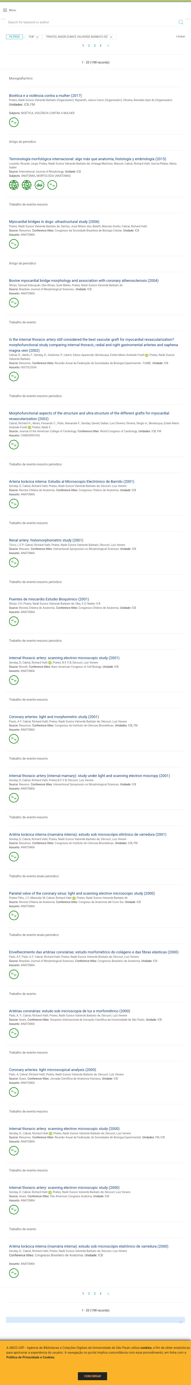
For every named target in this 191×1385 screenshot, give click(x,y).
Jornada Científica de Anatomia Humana (75, 1078)
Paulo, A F (15, 721)
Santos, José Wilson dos (76, 226)
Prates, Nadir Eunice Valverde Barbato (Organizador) (41, 100)
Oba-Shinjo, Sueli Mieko (56, 285)
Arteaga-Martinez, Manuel (107, 163)
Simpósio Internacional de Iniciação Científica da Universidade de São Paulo (97, 1019)
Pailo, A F (15, 956)
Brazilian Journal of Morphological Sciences (46, 961)
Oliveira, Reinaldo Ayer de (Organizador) (147, 100)
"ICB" (33, 37)
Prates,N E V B (58, 780)
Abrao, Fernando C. (44, 423)
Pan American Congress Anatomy (71, 1196)
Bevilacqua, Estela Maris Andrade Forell (119, 355)
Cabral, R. (15, 355)
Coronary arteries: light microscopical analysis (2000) (52, 1070)
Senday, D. (40, 355)
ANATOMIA (28, 175)
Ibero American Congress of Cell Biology (76, 666)
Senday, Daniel (90, 423)
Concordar (92, 1376)
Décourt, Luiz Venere (114, 486)
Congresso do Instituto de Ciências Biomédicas (84, 725)
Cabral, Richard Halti (137, 163)
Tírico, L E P (16, 544)
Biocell (23, 666)
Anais (22, 1019)
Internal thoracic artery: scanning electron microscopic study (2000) (64, 1129)
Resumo (24, 548)
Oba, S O (80, 603)
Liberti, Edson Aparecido (79, 355)
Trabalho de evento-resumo (28, 204)
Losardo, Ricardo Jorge (23, 163)
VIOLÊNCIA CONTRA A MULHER (55, 113)
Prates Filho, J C (19, 897)
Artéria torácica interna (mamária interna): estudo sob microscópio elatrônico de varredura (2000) (88, 1246)
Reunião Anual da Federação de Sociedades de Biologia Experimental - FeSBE (103, 363)
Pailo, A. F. (15, 1015)
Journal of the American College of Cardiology (47, 431)
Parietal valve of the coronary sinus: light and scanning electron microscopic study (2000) (82, 893)
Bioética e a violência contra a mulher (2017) (45, 95)
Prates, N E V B (62, 662)
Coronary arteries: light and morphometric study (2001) (54, 717)
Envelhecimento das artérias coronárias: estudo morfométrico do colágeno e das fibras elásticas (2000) (94, 952)
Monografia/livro (21, 78)
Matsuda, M (37, 897)
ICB (26, 104)
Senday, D (15, 486)
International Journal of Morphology (41, 171)
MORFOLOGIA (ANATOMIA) (53, 175)
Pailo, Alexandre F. (68, 423)
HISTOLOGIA (28, 367)
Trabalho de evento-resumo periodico (35, 396)
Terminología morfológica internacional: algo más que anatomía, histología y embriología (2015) (87, 159)
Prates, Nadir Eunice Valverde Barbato (75, 544)
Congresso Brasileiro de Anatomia (119, 961)
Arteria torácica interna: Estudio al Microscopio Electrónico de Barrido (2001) (71, 481)
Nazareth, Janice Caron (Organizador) (98, 100)
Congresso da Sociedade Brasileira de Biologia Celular (88, 230)
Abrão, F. (27, 355)
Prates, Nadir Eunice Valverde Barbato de (64, 163)
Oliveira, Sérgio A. (137, 423)
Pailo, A (13, 1074)
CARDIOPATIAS (30, 435)
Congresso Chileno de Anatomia (99, 490)
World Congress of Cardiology (118, 431)
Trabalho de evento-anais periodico (34, 876)
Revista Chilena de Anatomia (37, 490)
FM (32, 104)
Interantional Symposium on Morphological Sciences (86, 548)
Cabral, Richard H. (20, 423)
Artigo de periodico (22, 142)
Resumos (25, 230)
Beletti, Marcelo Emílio (106, 226)
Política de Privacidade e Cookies (30, 1357)
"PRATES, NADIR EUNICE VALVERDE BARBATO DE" (79, 37)
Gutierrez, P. (55, 355)
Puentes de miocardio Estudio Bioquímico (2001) (49, 599)
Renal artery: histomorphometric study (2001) (46, 540)
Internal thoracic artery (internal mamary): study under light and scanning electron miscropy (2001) (89, 776)
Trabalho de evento (22, 322)
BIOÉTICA (27, 113)
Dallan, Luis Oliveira (113, 423)
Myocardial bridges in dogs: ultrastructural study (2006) (54, 222)
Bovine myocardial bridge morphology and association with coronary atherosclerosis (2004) (84, 280)
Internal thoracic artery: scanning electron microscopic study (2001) (64, 658)
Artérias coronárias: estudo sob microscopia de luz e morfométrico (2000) (69, 1011)
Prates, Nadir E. (41, 427)
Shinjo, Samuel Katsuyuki (24, 285)
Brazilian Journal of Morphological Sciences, (46, 289)
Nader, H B (93, 603)
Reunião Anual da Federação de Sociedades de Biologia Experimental (98, 1137)
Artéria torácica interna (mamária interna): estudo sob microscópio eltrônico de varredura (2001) (87, 834)
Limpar (180, 36)
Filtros (14, 36)
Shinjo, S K (15, 603)
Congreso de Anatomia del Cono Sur (101, 902)
